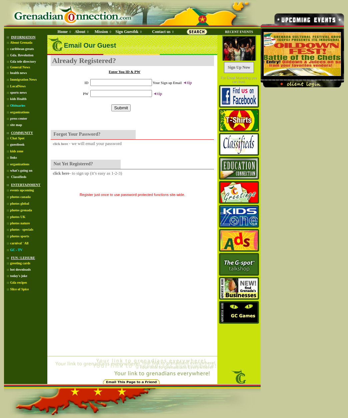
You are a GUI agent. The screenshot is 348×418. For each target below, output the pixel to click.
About (80, 31)
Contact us (161, 31)
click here (60, 144)
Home (62, 31)
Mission (101, 31)
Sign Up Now (239, 67)
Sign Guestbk (128, 31)
